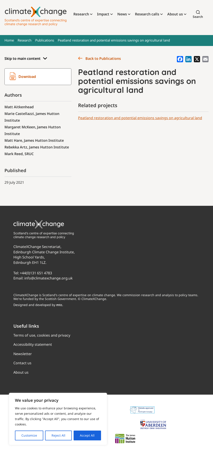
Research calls (147, 14)
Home (9, 40)
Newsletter (22, 353)
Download (23, 76)
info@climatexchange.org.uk (48, 278)
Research (81, 14)
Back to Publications (99, 58)
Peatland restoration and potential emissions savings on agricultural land (114, 40)
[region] (58, 419)
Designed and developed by (38, 305)
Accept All (87, 435)
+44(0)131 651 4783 (36, 273)
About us (175, 14)
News (122, 14)
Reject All (58, 435)
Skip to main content (25, 58)
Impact (103, 14)
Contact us (22, 362)
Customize (29, 435)
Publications (44, 40)
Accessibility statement (32, 344)
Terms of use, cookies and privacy (41, 335)
